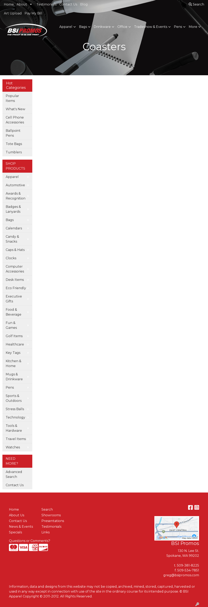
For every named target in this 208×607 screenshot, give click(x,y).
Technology (15, 417)
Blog (84, 4)
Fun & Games (11, 325)
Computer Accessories (15, 269)
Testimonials (46, 4)
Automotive (15, 185)
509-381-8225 (188, 565)
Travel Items (16, 439)
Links (45, 532)
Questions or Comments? (29, 541)
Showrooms (51, 515)
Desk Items (15, 280)
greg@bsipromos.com (181, 575)
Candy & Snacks (12, 239)
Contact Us (68, 4)
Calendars (14, 228)
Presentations (52, 521)
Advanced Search (14, 474)
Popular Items (12, 98)
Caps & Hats (15, 250)
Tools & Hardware (14, 428)
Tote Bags (14, 144)
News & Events (21, 527)
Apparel (65, 27)
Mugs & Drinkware (14, 376)
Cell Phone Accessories (15, 120)
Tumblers (14, 152)
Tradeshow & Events (150, 27)
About (22, 4)
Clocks (11, 258)
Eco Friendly (16, 288)
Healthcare (15, 344)
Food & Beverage (13, 312)
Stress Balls (15, 409)
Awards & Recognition (15, 196)
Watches (13, 447)
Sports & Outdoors (14, 398)
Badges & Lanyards (13, 209)
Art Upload (13, 13)
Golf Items (14, 336)
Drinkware (102, 27)
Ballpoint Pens (13, 133)
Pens (178, 27)
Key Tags (13, 353)
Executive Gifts (14, 298)
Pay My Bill (33, 13)
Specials (15, 532)
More (193, 27)
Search (196, 4)
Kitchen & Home (13, 363)
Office (122, 27)
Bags (83, 27)
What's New (15, 109)
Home (9, 4)
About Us (16, 515)
